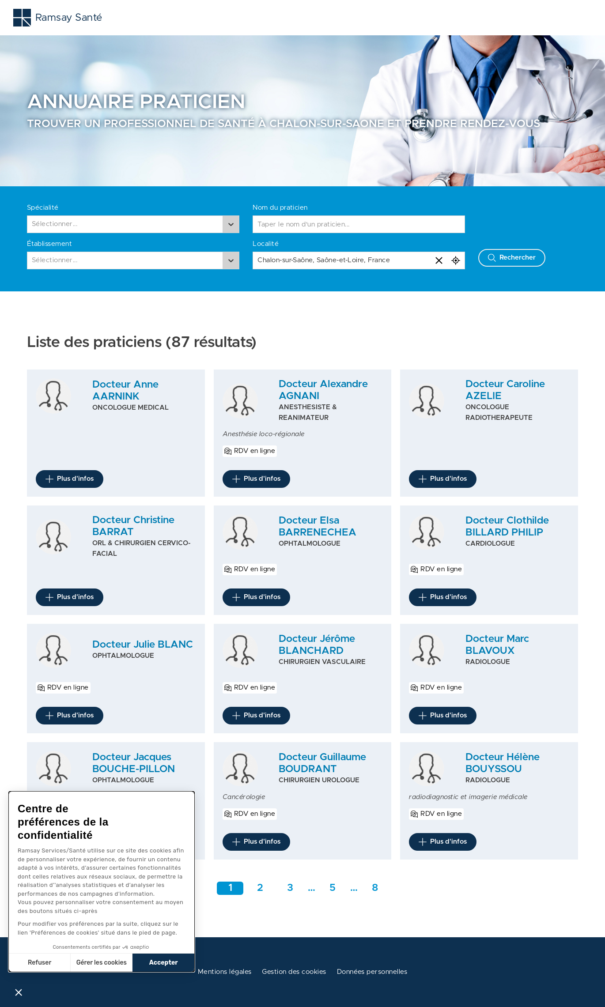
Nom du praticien (280, 207)
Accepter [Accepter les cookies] (163, 962)
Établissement (49, 244)
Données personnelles (372, 972)
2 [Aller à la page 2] (260, 888)
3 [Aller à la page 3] (290, 888)
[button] (18, 992)
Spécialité (43, 207)
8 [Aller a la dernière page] (375, 888)
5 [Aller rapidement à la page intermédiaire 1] (332, 888)
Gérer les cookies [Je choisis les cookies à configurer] (101, 962)
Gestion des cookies (294, 972)
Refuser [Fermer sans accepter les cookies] (39, 962)
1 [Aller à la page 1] (230, 888)
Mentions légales (225, 972)
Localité (266, 244)
